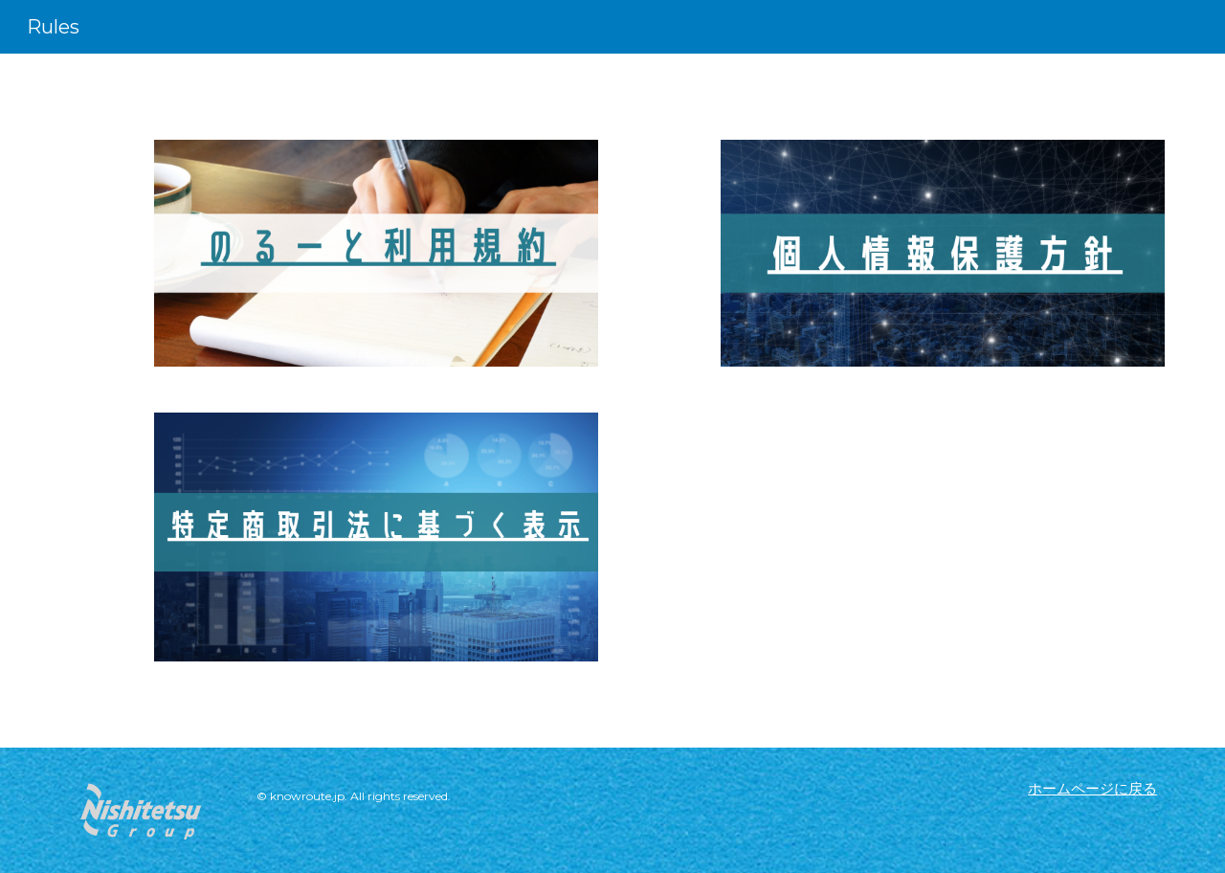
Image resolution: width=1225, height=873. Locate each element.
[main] (423, 802)
